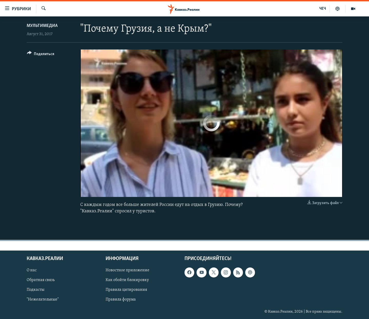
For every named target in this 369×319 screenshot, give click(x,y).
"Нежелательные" (43, 300)
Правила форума (121, 300)
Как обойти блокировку (127, 280)
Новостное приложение (127, 270)
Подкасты (35, 290)
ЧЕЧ (322, 9)
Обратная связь (41, 280)
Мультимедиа (42, 25)
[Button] (40, 54)
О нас (32, 270)
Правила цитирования (126, 290)
